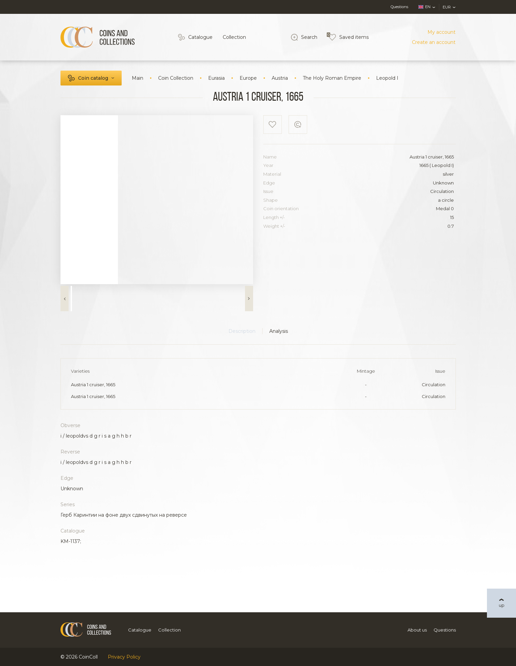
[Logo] (97, 37)
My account (441, 32)
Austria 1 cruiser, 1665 (93, 384)
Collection (234, 37)
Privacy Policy (124, 657)
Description (241, 331)
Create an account (434, 42)
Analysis (278, 331)
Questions (399, 6)
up (502, 605)
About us (417, 630)
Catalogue (200, 37)
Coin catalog (93, 78)
